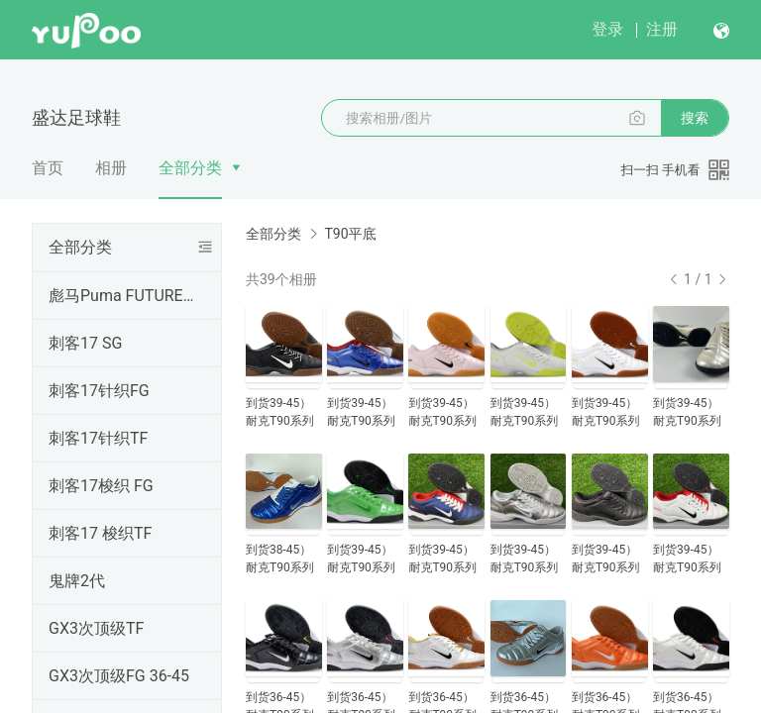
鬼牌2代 (77, 580)
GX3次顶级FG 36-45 (119, 675)
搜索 (694, 118)
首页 (47, 167)
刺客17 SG (85, 343)
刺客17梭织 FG (101, 485)
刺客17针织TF (98, 438)
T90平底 (350, 234)
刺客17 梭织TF (100, 533)
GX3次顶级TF (96, 628)
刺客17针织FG (99, 390)
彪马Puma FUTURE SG (123, 295)
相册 (111, 167)
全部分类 (190, 167)
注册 (662, 29)
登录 (607, 29)
